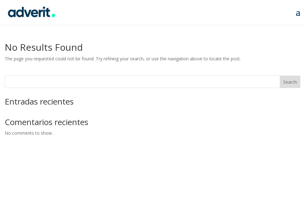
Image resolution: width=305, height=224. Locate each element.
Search (290, 82)
